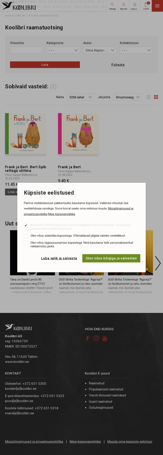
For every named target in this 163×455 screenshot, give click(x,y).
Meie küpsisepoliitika (61, 214)
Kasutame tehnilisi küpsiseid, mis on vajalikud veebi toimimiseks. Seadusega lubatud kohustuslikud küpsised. (80, 226)
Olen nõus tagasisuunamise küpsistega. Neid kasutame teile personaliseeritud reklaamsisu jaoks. (82, 244)
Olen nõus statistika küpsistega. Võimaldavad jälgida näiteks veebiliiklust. (78, 235)
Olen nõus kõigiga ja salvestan (111, 258)
